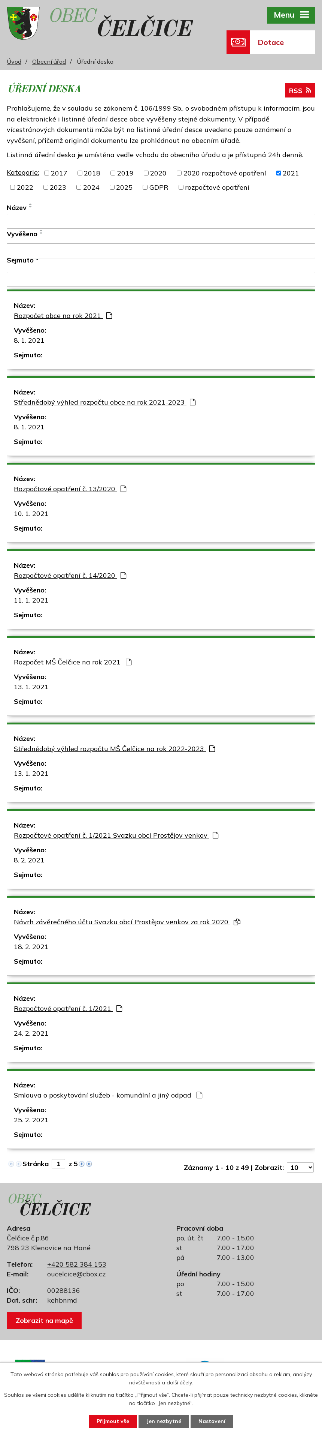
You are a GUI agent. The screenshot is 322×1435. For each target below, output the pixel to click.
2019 (125, 173)
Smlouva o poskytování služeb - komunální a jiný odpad (108, 1095)
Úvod (14, 61)
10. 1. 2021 (31, 513)
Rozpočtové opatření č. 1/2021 (68, 1008)
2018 (92, 173)
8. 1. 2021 (29, 340)
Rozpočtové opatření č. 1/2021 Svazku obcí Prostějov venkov (116, 835)
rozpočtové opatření (217, 187)
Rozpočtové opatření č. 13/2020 (70, 488)
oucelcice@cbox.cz (76, 1274)
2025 (124, 187)
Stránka (35, 1163)
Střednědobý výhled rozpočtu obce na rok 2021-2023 (104, 402)
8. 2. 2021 (29, 860)
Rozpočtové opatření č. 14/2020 (70, 575)
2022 (25, 187)
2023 (58, 187)
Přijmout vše (113, 1421)
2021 (291, 173)
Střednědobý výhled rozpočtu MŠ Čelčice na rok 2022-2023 (114, 748)
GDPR (158, 187)
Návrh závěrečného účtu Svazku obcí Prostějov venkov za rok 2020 (127, 922)
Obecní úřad (49, 61)
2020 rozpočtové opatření (224, 173)
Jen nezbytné (163, 1421)
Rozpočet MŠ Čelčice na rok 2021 (72, 662)
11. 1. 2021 (31, 600)
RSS (300, 90)
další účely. (180, 1383)
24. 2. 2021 (31, 1033)
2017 (59, 173)
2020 (158, 173)
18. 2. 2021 (31, 946)
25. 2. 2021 (31, 1120)
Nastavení (211, 1421)
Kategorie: (23, 172)
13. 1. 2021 (31, 686)
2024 (91, 187)
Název (17, 207)
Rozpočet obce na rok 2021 (63, 315)
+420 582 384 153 (76, 1264)
